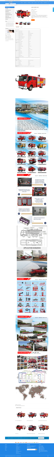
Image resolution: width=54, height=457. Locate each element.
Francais (22, 442)
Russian (37, 442)
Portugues (27, 442)
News (32, 2)
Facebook (42, 0)
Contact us (45, 2)
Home (22, 2)
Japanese (30, 442)
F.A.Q (38, 2)
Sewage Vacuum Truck (18, 453)
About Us (36, 0)
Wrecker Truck (17, 452)
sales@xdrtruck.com (18, 0)
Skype (48, 0)
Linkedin (46, 0)
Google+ (45, 0)
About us (25, 2)
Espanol (19, 442)
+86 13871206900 (12, 0)
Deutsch (16, 442)
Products (29, 2)
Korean (33, 442)
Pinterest (47, 0)
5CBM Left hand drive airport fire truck (21, 405)
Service (35, 2)
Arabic (35, 442)
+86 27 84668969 (7, 0)
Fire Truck (35, 9)
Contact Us (38, 0)
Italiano (24, 442)
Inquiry (40, 0)
